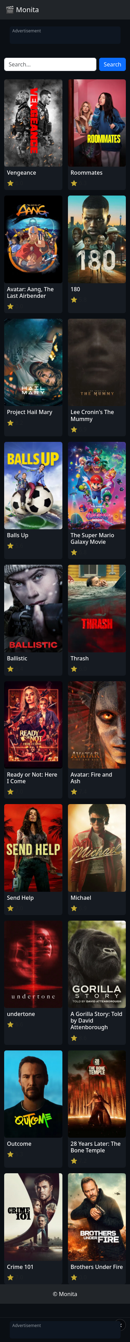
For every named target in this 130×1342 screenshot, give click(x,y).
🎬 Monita (22, 9)
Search (112, 64)
